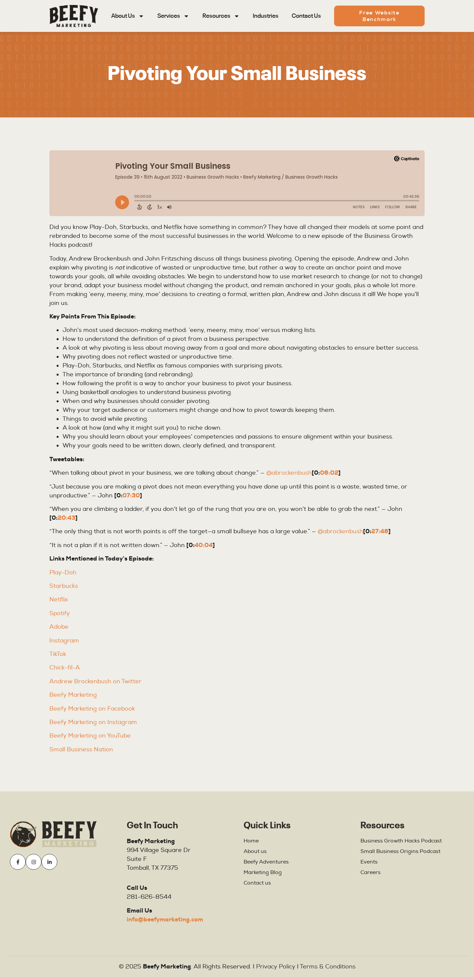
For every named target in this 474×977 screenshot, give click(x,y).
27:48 (379, 531)
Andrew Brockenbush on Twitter (95, 681)
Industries (265, 16)
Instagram (64, 640)
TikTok (57, 654)
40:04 (204, 545)
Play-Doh (62, 572)
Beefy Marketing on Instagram (94, 722)
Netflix (58, 599)
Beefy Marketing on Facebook (92, 709)
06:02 (329, 473)
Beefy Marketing (73, 695)
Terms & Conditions (328, 966)
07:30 (131, 495)
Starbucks (63, 586)
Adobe (58, 627)
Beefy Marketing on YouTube (90, 735)
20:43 (66, 518)
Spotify (59, 613)
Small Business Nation (81, 749)
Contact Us (306, 16)
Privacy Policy (275, 966)
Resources (221, 16)
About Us (127, 16)
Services (173, 16)
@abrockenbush (289, 473)
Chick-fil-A (64, 667)
